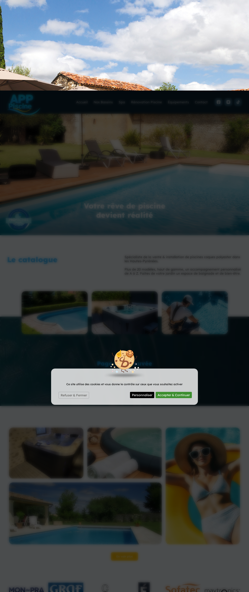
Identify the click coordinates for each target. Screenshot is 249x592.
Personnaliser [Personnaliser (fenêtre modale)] (142, 304)
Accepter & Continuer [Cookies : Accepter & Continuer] (174, 304)
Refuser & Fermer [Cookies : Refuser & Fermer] (74, 305)
